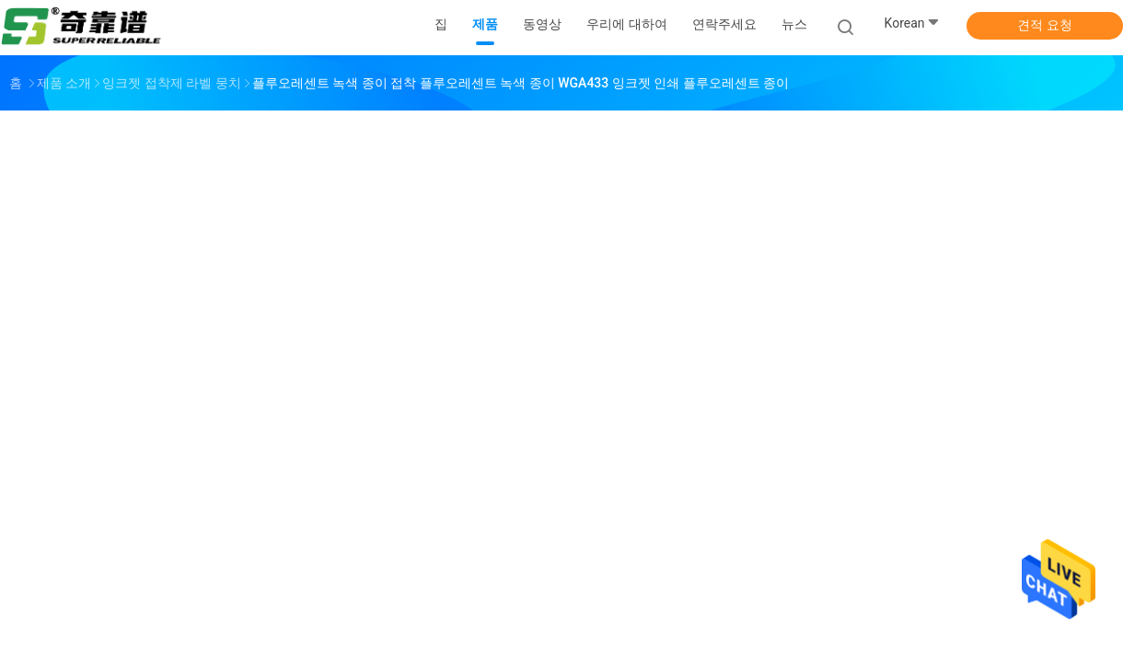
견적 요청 (1044, 24)
